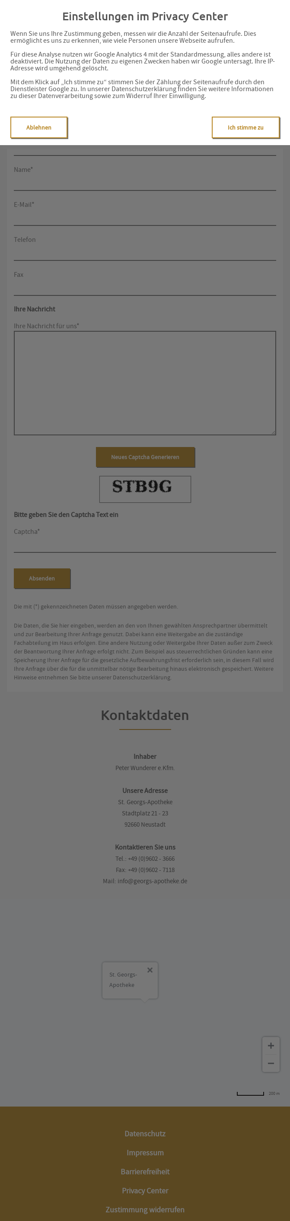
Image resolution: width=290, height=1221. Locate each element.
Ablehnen (38, 127)
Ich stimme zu (246, 127)
